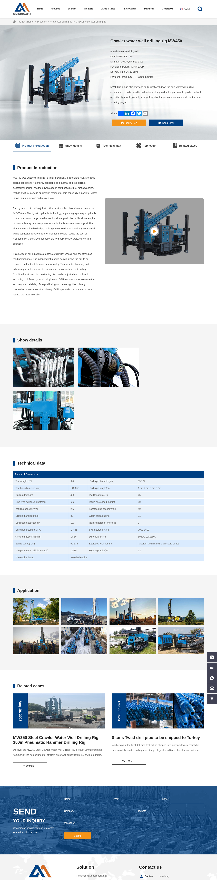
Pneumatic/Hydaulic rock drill (91, 832)
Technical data (108, 145)
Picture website (193, 876)
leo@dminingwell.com (170, 844)
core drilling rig (84, 853)
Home (40, 9)
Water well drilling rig (61, 21)
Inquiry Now (129, 123)
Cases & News (108, 9)
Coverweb (100, 876)
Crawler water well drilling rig (91, 21)
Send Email (166, 123)
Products (88, 9)
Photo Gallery (129, 9)
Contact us (167, 9)
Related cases (185, 145)
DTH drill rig (82, 843)
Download (149, 9)
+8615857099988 (168, 839)
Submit (77, 792)
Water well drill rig (85, 848)
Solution (72, 9)
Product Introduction (32, 145)
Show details (70, 145)
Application (146, 145)
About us (55, 9)
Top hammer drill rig (86, 837)
